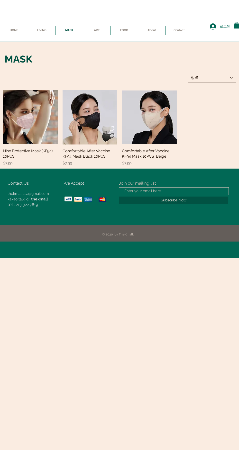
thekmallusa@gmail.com (28, 193)
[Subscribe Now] (173, 200)
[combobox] (212, 77)
